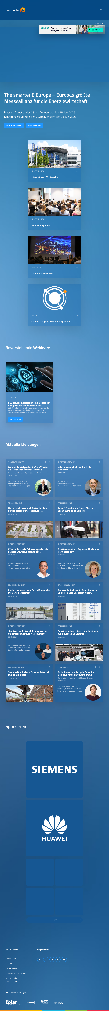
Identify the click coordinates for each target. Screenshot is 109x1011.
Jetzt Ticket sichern (14, 125)
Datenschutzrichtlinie (17, 973)
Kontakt (9, 963)
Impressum (11, 958)
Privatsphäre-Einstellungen (13, 980)
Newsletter (11, 968)
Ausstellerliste (34, 125)
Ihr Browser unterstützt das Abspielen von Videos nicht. (54, 54)
